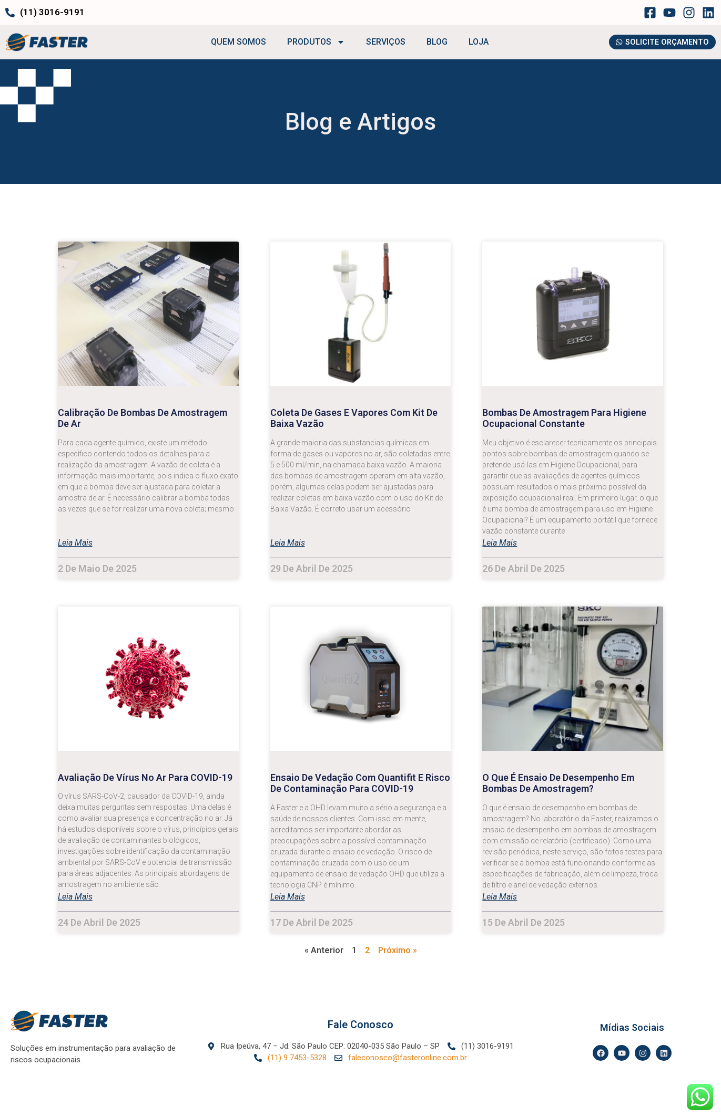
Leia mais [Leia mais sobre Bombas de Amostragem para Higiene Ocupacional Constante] (499, 543)
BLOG (433, 42)
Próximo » (397, 950)
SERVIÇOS (382, 42)
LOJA (475, 42)
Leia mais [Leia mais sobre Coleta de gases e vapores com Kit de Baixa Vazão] (287, 543)
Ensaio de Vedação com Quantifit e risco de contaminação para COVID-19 (360, 783)
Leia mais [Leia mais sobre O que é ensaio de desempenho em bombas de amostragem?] (499, 897)
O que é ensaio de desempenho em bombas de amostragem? (558, 783)
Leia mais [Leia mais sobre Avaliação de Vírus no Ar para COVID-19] (75, 897)
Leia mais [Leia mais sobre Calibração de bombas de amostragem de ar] (75, 543)
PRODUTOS (312, 42)
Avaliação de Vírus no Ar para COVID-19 (145, 777)
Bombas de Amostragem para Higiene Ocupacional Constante (564, 418)
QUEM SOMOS (234, 42)
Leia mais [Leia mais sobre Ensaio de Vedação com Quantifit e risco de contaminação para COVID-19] (287, 897)
